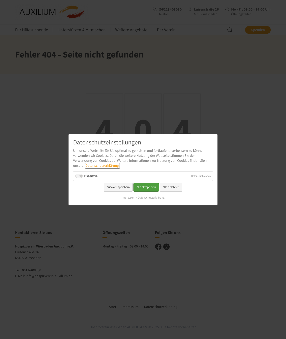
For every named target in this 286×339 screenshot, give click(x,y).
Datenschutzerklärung (151, 197)
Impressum (128, 197)
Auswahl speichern (118, 187)
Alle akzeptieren (146, 187)
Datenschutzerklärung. (102, 165)
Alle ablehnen (171, 187)
